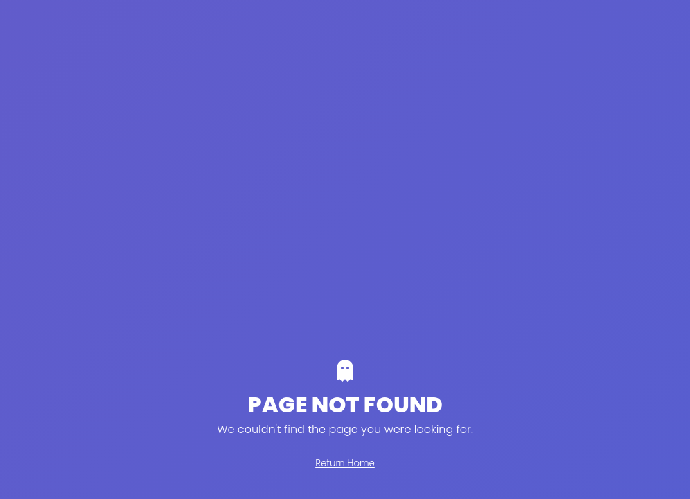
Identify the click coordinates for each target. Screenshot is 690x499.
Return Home (345, 463)
